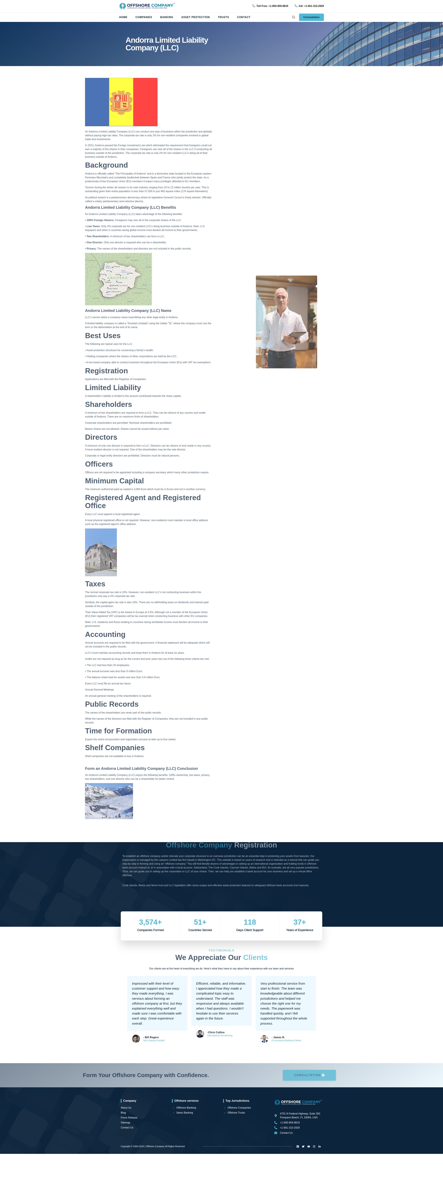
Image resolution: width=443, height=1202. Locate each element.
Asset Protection (195, 17)
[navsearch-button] (293, 17)
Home (123, 17)
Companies (143, 17)
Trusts (223, 17)
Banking (166, 17)
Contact (243, 17)
